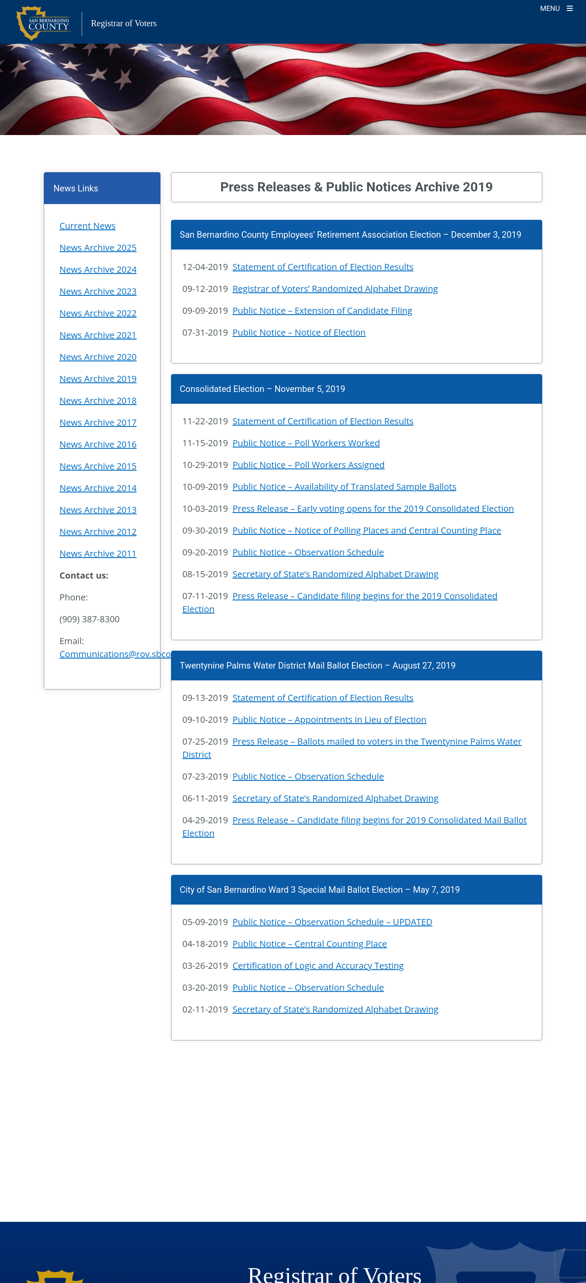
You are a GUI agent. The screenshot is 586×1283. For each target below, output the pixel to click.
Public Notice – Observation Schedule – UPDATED (333, 922)
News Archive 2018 (97, 400)
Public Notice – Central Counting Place (310, 944)
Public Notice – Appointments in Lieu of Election (329, 719)
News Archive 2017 (97, 422)
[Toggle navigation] (556, 7)
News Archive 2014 (97, 488)
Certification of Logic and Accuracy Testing (318, 965)
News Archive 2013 (97, 510)
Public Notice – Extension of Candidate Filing (322, 310)
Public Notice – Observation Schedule (308, 552)
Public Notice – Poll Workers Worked (306, 443)
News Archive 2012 (97, 531)
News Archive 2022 (97, 313)
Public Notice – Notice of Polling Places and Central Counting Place (367, 530)
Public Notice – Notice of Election (299, 332)
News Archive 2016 (97, 444)
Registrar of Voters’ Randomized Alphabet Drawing (335, 289)
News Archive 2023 (97, 291)
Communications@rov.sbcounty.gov (132, 654)
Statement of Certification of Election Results (323, 267)
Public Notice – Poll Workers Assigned (309, 465)
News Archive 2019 (97, 379)
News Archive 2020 (97, 357)
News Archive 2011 (97, 553)
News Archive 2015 (97, 466)
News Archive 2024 (97, 269)
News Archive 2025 (97, 247)
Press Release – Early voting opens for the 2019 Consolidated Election (373, 508)
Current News (87, 226)
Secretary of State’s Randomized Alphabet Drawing (336, 574)
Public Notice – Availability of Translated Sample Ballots (345, 486)
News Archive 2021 (97, 335)
